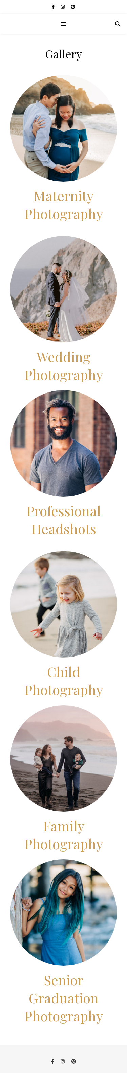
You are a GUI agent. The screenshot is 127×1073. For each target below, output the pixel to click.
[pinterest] (73, 7)
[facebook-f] (54, 7)
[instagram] (63, 7)
